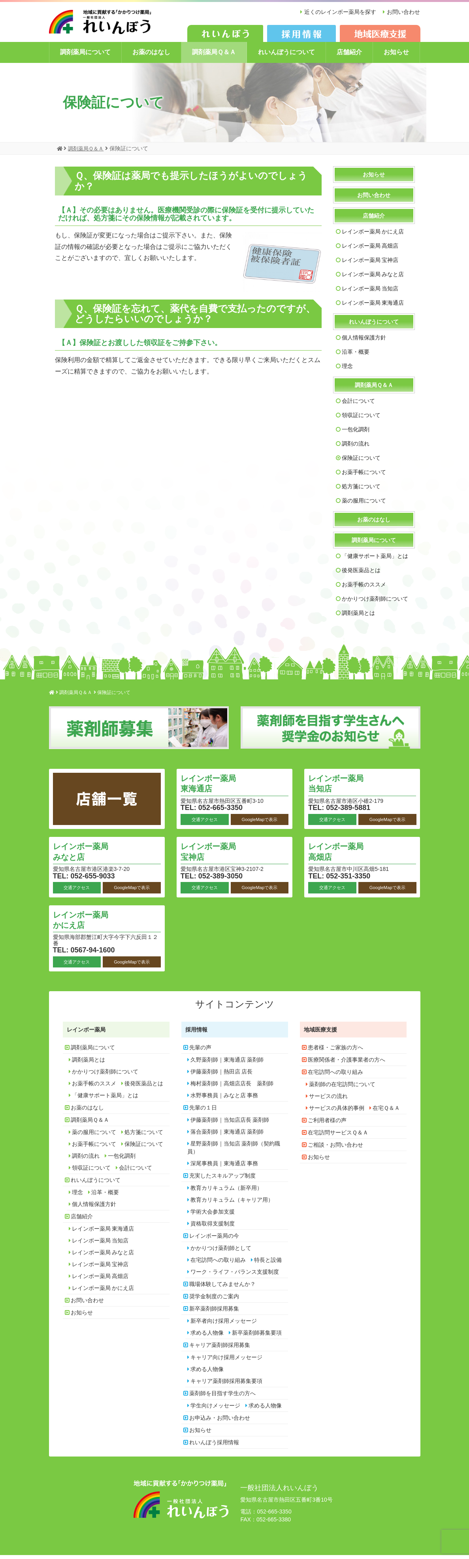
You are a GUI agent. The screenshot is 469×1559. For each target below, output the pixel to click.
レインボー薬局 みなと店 (373, 278)
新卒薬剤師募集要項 (257, 1336)
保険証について (361, 462)
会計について (358, 405)
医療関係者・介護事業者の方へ (346, 1063)
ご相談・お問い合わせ (335, 1148)
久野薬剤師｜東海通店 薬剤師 (227, 1063)
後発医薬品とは (361, 574)
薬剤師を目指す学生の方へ (222, 1397)
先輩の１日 (203, 1111)
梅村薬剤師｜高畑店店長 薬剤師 (231, 1087)
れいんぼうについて (286, 56)
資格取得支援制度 (212, 1227)
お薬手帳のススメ (364, 588)
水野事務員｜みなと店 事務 (224, 1099)
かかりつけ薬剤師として (220, 1251)
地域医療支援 (320, 1033)
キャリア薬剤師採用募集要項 (226, 1384)
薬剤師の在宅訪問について (342, 1088)
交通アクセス (205, 823)
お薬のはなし (151, 56)
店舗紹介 (349, 56)
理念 (347, 370)
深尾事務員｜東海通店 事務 (224, 1167)
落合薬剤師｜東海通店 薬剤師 (227, 1135)
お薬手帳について (364, 476)
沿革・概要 (355, 356)
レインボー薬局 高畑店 (370, 250)
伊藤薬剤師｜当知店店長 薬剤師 (229, 1123)
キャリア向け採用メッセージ (226, 1361)
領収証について (361, 419)
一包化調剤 (355, 433)
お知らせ (396, 56)
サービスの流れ (328, 1099)
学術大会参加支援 (212, 1215)
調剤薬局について (85, 56)
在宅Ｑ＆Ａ (386, 1111)
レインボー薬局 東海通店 (373, 306)
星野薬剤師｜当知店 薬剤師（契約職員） (234, 1151)
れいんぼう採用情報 (214, 1446)
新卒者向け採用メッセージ (223, 1324)
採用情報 (196, 1033)
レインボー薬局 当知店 (370, 292)
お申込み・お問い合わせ (219, 1421)
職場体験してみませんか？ (222, 1287)
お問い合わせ (403, 12)
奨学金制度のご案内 (214, 1300)
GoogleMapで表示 (259, 823)
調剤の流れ (355, 447)
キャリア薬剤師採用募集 (219, 1348)
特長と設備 (268, 1263)
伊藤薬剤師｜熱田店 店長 (221, 1075)
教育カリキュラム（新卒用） (226, 1191)
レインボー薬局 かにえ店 (373, 235)
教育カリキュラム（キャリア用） (231, 1203)
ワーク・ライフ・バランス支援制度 (234, 1275)
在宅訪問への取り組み (218, 1263)
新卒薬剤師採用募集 (214, 1312)
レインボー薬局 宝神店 (370, 264)
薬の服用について (364, 504)
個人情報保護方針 (364, 341)
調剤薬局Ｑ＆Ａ (214, 56)
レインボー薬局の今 (214, 1239)
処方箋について (361, 490)
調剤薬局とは (358, 617)
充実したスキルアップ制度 (222, 1179)
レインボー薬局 (86, 1033)
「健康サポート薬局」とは (375, 560)
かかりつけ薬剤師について (375, 602)
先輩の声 (200, 1051)
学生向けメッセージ (215, 1409)
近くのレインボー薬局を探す (338, 12)
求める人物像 (207, 1336)
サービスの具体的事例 (336, 1111)
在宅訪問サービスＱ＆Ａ (338, 1136)
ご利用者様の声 (327, 1124)
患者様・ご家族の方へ (335, 1051)
